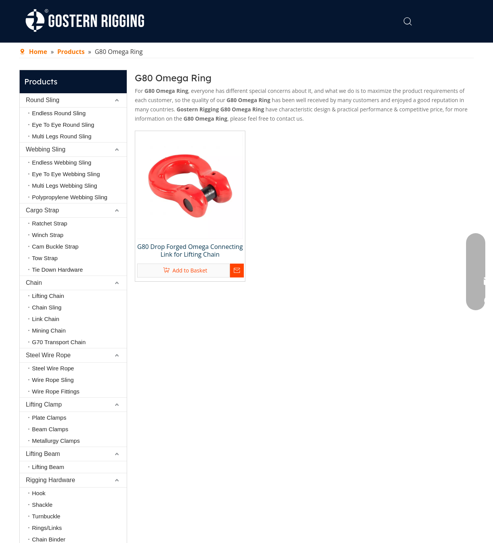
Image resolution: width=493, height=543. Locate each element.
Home (185, 21)
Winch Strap (48, 235)
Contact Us (357, 21)
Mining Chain (49, 330)
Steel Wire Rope (48, 355)
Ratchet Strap (49, 223)
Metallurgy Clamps (56, 440)
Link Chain (45, 319)
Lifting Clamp (44, 404)
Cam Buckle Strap (55, 246)
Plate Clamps (49, 417)
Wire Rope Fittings (55, 391)
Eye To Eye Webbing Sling (66, 174)
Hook (38, 493)
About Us (221, 21)
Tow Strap (45, 258)
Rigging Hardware (50, 480)
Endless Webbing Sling (61, 162)
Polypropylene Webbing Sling (69, 197)
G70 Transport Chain (59, 342)
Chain (34, 282)
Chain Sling (47, 307)
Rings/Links (47, 528)
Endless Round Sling (59, 113)
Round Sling (42, 100)
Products (261, 21)
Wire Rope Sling (53, 380)
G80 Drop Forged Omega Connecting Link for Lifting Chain (190, 250)
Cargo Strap (42, 210)
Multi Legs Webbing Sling (64, 185)
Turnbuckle (46, 516)
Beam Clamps (50, 429)
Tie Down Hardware (57, 269)
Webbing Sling (45, 149)
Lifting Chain (48, 296)
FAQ (321, 21)
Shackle (42, 504)
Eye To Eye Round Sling (63, 124)
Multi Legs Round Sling (61, 136)
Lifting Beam (43, 454)
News (295, 21)
